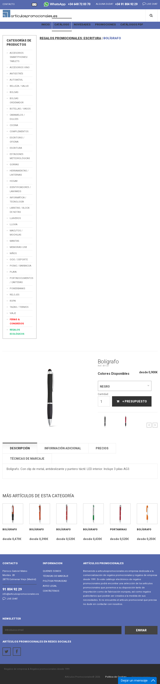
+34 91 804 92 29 (126, 4)
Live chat (149, 3)
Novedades (82, 24)
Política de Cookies (116, 677)
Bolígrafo (9, 529)
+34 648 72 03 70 (67, 4)
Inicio (45, 24)
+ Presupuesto (131, 401)
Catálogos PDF (131, 24)
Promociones (105, 24)
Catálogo (61, 24)
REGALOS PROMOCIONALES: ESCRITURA (70, 38)
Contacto (8, 4)
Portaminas (118, 529)
